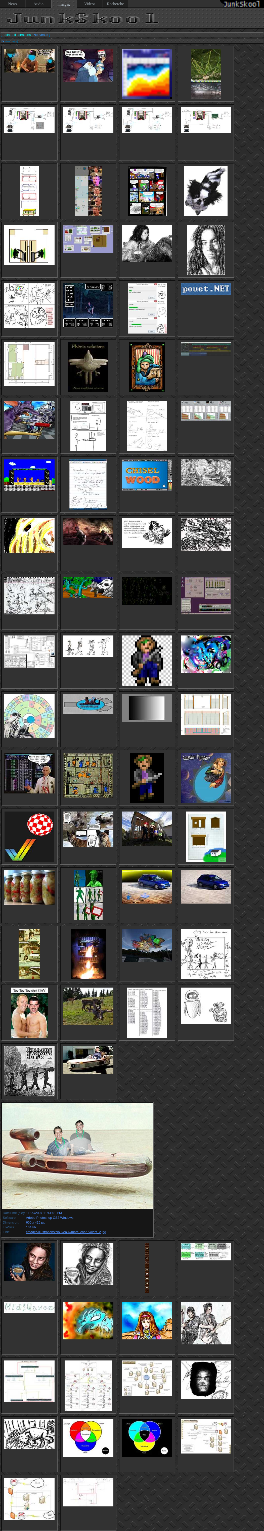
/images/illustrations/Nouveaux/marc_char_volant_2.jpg (66, 1232)
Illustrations (22, 35)
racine (7, 35)
